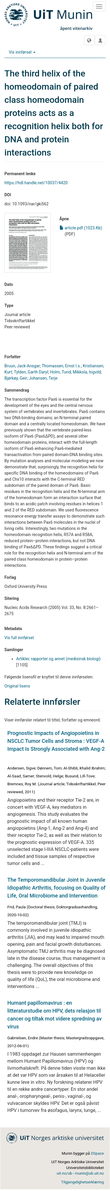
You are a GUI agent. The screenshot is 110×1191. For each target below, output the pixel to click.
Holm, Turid (60, 372)
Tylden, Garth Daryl (31, 372)
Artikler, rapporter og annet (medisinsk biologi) (58, 658)
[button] (89, 40)
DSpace (97, 1153)
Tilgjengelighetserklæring (82, 1182)
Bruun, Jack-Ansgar (22, 366)
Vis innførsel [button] (22, 52)
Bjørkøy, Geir (15, 378)
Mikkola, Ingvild (87, 372)
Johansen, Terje (43, 378)
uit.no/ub (64, 1173)
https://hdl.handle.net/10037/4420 (36, 182)
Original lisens (17, 686)
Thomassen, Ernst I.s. (61, 366)
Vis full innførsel (19, 637)
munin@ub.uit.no (89, 1173)
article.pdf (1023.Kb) (81, 228)
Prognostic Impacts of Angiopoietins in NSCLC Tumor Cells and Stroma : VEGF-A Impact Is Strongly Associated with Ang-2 (56, 741)
